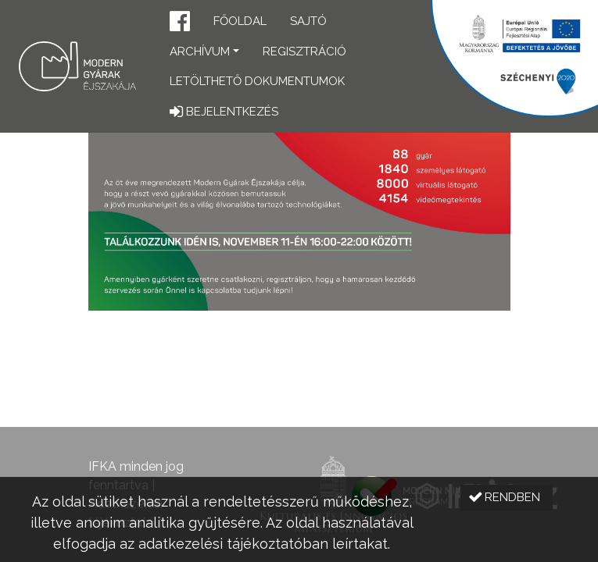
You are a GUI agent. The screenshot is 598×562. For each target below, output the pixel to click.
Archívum (200, 51)
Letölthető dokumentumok (257, 81)
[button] (180, 23)
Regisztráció (304, 51)
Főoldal (240, 21)
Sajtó (308, 21)
